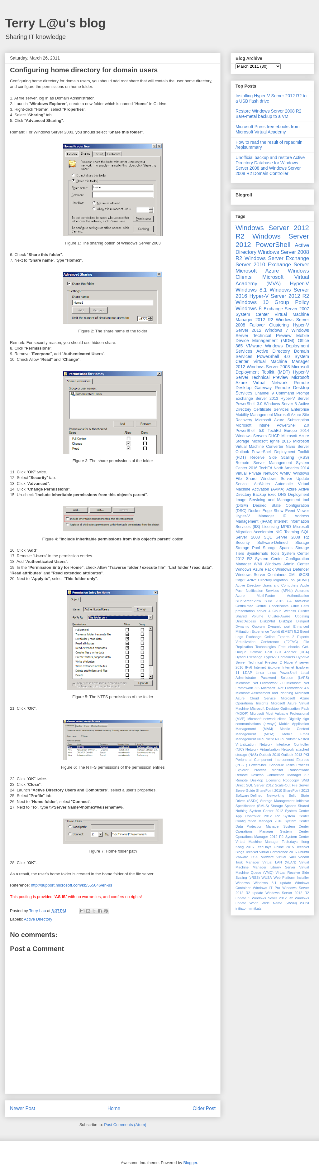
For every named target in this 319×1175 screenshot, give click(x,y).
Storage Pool (248, 548)
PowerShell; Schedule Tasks (272, 765)
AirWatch (262, 484)
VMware (254, 345)
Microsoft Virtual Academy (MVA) (272, 280)
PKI (306, 755)
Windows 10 (252, 302)
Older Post (204, 1108)
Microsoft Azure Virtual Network (272, 380)
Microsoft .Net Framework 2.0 (260, 683)
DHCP (274, 436)
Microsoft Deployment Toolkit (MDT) (272, 369)
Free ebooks (289, 647)
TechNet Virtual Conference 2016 (271, 852)
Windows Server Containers (261, 575)
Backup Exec (264, 494)
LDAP (247, 673)
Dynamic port (279, 626)
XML (293, 575)
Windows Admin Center (287, 564)
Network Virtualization (262, 749)
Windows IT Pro (266, 888)
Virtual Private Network (257, 473)
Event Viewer (297, 511)
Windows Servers (251, 436)
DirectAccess (246, 621)
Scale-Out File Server (292, 785)
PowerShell (272, 245)
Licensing (270, 527)
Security (243, 542)
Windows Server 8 (280, 404)
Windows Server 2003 (268, 366)
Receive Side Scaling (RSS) (279, 457)
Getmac (256, 652)
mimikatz (254, 908)
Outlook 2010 (269, 755)
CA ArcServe (298, 601)
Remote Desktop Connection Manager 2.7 (272, 775)
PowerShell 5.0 (250, 430)
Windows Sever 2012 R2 (272, 898)
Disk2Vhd (267, 621)
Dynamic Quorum (250, 626)
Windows (243, 883)
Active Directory (38, 919)
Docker (254, 511)
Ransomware (298, 770)
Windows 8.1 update (272, 883)
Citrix (295, 606)
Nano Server (297, 446)
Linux (260, 673)
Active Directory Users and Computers (267, 585)
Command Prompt (292, 393)
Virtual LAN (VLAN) (279, 862)
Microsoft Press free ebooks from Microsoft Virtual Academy (267, 129)
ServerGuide (245, 790)
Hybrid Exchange (249, 657)
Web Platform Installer (291, 877)
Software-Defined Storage (283, 542)
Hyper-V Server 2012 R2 (279, 296)
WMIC (285, 473)
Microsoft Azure (257, 271)
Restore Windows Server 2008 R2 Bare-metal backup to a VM (269, 114)
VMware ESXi (247, 857)
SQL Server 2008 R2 (286, 537)
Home (114, 1108)
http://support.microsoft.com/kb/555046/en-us (71, 885)
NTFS (279, 739)
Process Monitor (268, 770)
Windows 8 (249, 309)
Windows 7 (276, 330)
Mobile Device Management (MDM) (272, 338)
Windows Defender (292, 569)
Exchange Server (288, 265)
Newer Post (22, 1108)
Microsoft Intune (252, 425)
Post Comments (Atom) (125, 1124)
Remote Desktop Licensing (258, 780)
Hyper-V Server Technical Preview (272, 375)
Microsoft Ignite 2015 (271, 441)
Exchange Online (260, 637)
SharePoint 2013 (296, 790)
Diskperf (302, 621)
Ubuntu (303, 852)
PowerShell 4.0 (273, 356)
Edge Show (273, 511)
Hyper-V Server (295, 398)
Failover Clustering (269, 324)
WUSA (266, 877)
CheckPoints (278, 606)
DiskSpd (285, 621)
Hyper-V (299, 284)
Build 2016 (273, 601)
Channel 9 (264, 393)
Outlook (242, 452)
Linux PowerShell (282, 673)
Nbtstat (291, 739)
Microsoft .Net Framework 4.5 (285, 688)
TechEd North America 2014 (284, 468)
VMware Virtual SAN (278, 857)
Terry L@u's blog (55, 23)
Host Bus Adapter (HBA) (287, 652)
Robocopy (291, 780)
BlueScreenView (248, 601)
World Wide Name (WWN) (273, 903)
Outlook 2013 (291, 755)
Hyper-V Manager (255, 516)
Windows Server (264, 258)
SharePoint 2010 (269, 790)
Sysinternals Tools (262, 553)
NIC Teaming (287, 532)
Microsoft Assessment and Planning (264, 693)
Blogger (190, 1162)
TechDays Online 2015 (275, 847)
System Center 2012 (266, 811)
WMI (258, 564)
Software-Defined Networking (260, 795)
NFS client (265, 739)
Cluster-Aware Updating (288, 616)
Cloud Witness (284, 611)
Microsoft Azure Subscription (282, 420)
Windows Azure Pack (255, 569)
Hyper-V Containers (279, 657)
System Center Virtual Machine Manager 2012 (272, 362)
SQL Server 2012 (260, 785)
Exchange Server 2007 (286, 308)
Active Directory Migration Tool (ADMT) (278, 580)
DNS (282, 494)
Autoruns (302, 590)
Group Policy (291, 302)
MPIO (286, 527)
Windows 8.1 (251, 290)
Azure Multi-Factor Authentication (272, 595)
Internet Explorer (267, 667)
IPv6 (248, 667)
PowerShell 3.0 (249, 404)
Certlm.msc (244, 606)
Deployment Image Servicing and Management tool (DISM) (272, 499)
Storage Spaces (278, 548)
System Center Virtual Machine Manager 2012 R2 (272, 317)
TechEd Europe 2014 (288, 430)
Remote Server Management (264, 463)
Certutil (260, 606)
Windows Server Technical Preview (272, 333)
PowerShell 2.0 (293, 425)
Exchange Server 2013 (257, 398)
